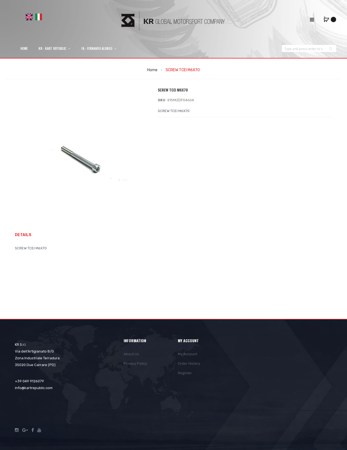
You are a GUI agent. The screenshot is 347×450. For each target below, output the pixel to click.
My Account (187, 354)
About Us (131, 354)
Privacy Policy (135, 363)
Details (23, 235)
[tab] (26, 235)
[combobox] (303, 48)
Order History (189, 363)
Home (152, 70)
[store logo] (173, 21)
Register (185, 373)
